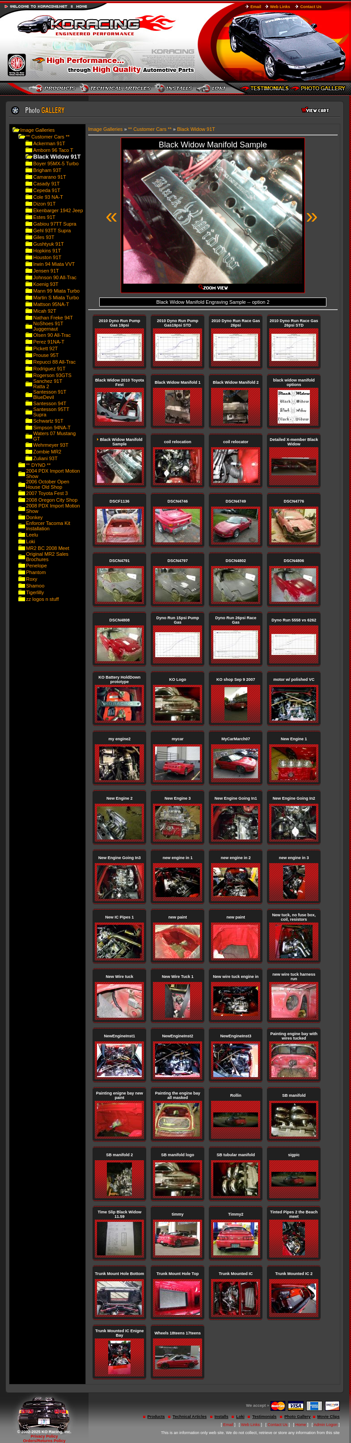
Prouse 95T (46, 355)
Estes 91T (44, 217)
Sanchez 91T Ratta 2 (47, 383)
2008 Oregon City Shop (51, 500)
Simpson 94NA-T (52, 427)
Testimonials (264, 1416)
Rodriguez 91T (49, 368)
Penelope (36, 565)
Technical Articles (190, 1416)
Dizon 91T (44, 203)
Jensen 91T (46, 270)
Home (301, 1424)
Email (255, 6)
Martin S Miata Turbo (56, 297)
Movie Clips (328, 1416)
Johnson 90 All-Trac (54, 277)
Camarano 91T (49, 177)
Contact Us (310, 6)
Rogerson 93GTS (52, 375)
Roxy (31, 579)
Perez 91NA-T (48, 341)
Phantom (36, 572)
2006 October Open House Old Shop (47, 484)
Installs (221, 1416)
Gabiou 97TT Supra (54, 224)
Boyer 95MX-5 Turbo (56, 163)
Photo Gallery (297, 1416)
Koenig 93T (45, 284)
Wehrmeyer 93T (50, 445)
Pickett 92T (45, 348)
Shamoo (35, 585)
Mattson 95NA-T (51, 304)
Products (156, 1416)
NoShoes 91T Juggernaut (48, 326)
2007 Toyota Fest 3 (47, 493)
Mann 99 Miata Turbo (56, 291)
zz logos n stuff (42, 599)
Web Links (280, 6)
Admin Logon (326, 1424)
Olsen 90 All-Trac (52, 335)
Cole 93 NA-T (48, 197)
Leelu (32, 534)
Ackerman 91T (49, 143)
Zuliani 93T (45, 458)
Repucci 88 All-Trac (54, 362)
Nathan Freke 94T (53, 317)
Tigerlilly (35, 592)
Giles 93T (43, 237)
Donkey (34, 517)
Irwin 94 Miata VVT (54, 264)
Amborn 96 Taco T (53, 150)
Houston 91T (47, 257)
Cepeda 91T (46, 190)
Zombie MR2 (47, 451)
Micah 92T (44, 311)
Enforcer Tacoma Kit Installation (48, 525)
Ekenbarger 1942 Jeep (58, 210)
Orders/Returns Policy (44, 1441)
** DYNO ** (38, 465)
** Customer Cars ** (47, 136)
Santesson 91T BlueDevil (49, 394)
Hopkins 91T (47, 250)
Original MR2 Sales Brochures (47, 556)
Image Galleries (37, 130)
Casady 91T (46, 183)
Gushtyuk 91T (48, 244)
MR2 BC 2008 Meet (47, 548)
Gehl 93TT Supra (52, 230)
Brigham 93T (47, 170)
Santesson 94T (49, 403)
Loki (30, 541)
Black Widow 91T (196, 129)
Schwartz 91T (48, 421)
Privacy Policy (44, 1436)
